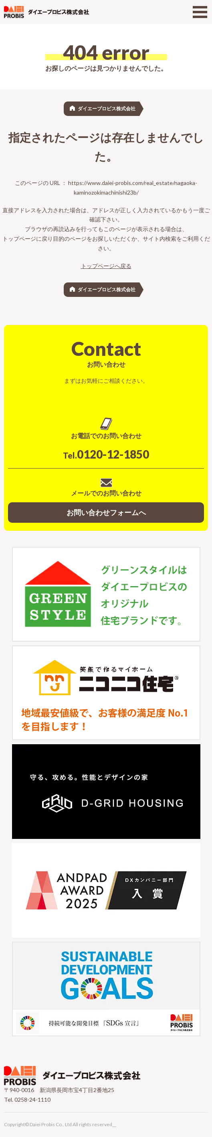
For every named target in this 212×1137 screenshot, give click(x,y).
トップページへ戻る (106, 265)
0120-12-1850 (106, 454)
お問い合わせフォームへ (106, 512)
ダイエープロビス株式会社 (106, 109)
